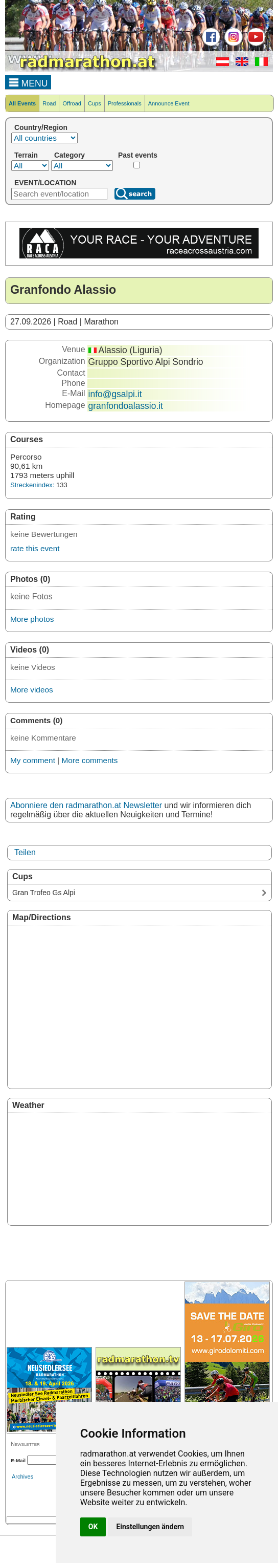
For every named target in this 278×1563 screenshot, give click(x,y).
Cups (94, 103)
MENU (28, 82)
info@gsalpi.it (115, 394)
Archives (22, 1476)
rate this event (34, 548)
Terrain (26, 155)
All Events (22, 103)
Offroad (71, 103)
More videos (31, 689)
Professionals (125, 103)
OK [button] (93, 1527)
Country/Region (40, 127)
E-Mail (18, 1460)
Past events (137, 155)
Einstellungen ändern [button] (150, 1527)
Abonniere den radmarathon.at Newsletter (86, 805)
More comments (89, 760)
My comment (32, 760)
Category (69, 155)
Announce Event (169, 103)
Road (49, 103)
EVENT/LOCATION (45, 183)
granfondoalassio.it (125, 406)
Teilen (25, 852)
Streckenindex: (32, 485)
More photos (32, 619)
